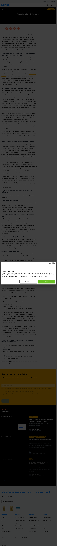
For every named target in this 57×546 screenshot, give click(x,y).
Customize (28, 281)
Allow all (46, 281)
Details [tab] (28, 266)
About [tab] (47, 266)
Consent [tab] (10, 266)
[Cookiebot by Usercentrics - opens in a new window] (50, 263)
